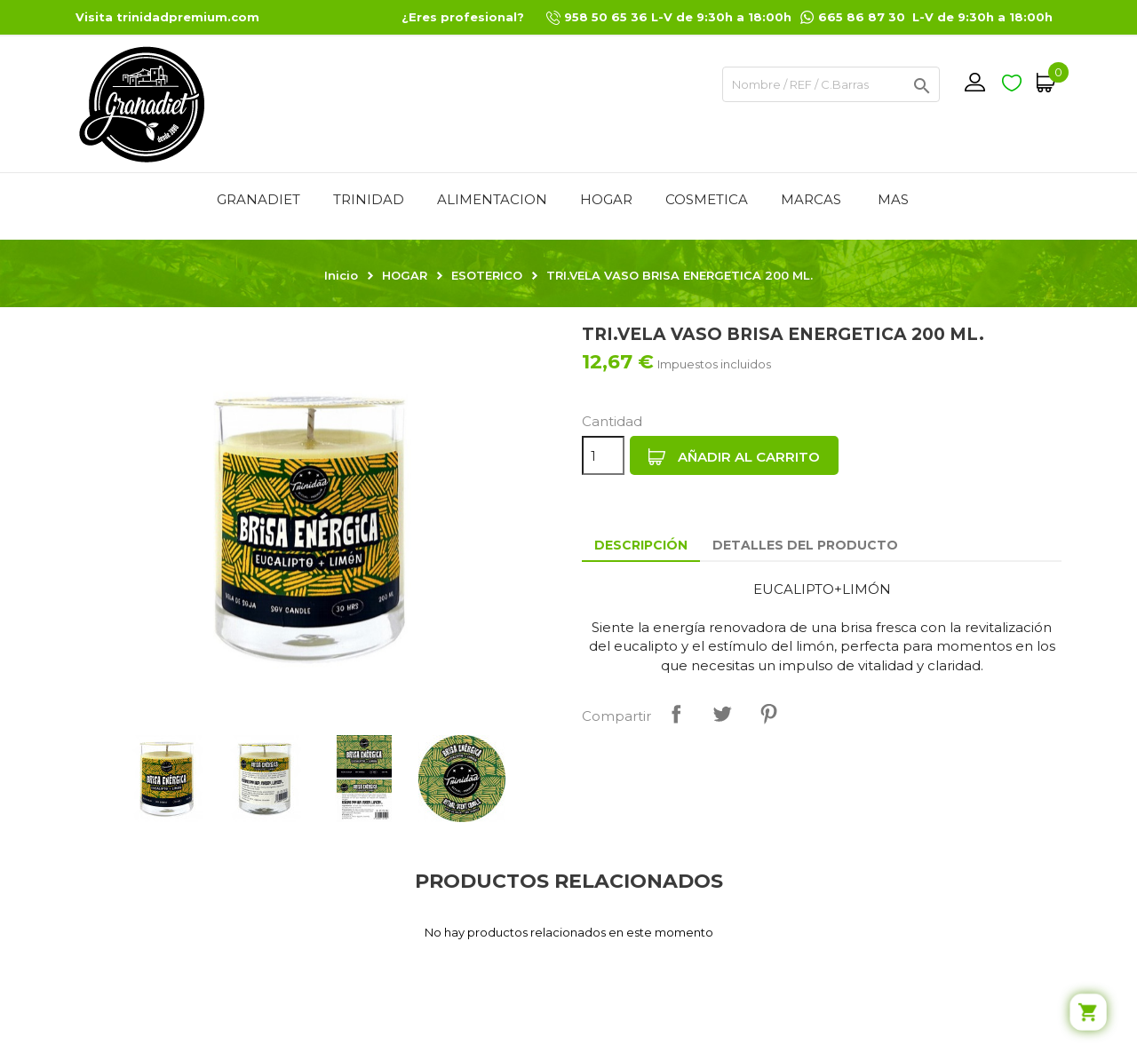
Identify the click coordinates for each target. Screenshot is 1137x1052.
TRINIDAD (368, 199)
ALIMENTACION (492, 199)
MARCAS (811, 199)
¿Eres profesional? (463, 17)
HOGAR (606, 199)
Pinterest (768, 714)
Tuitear (722, 714)
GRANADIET (258, 199)
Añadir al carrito (734, 457)
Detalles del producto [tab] (805, 545)
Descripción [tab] (641, 545)
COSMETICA (706, 199)
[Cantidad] (603, 455)
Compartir (676, 714)
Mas (893, 199)
